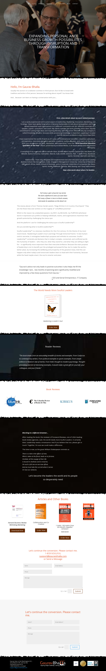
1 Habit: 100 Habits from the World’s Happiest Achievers (65, 527)
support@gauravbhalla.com (53, 556)
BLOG (68, 3)
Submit (78, 591)
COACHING (62, 3)
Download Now (17, 530)
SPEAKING (41, 3)
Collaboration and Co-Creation (41, 523)
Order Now (53, 327)
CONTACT (75, 3)
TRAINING (49, 3)
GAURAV (34, 3)
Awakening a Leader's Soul (53, 321)
